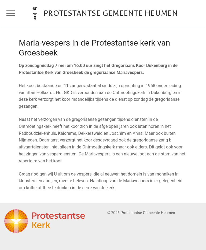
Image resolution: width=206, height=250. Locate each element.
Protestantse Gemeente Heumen (110, 13)
